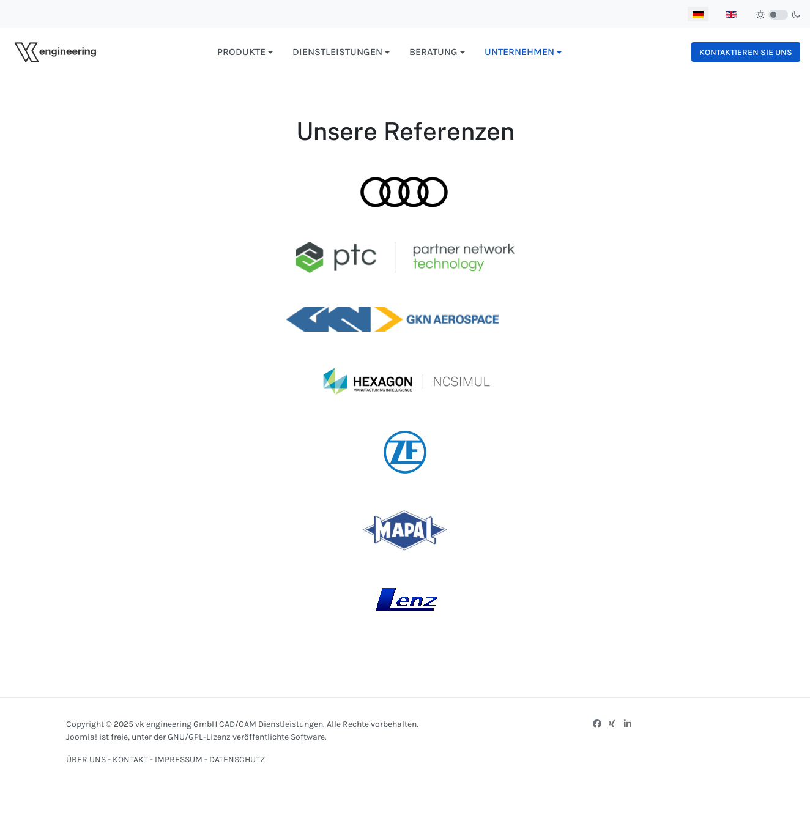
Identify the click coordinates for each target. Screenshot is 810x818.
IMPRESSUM (178, 759)
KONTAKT (131, 759)
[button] (245, 52)
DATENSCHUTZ (237, 759)
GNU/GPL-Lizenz (199, 737)
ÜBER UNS (86, 759)
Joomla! (81, 737)
